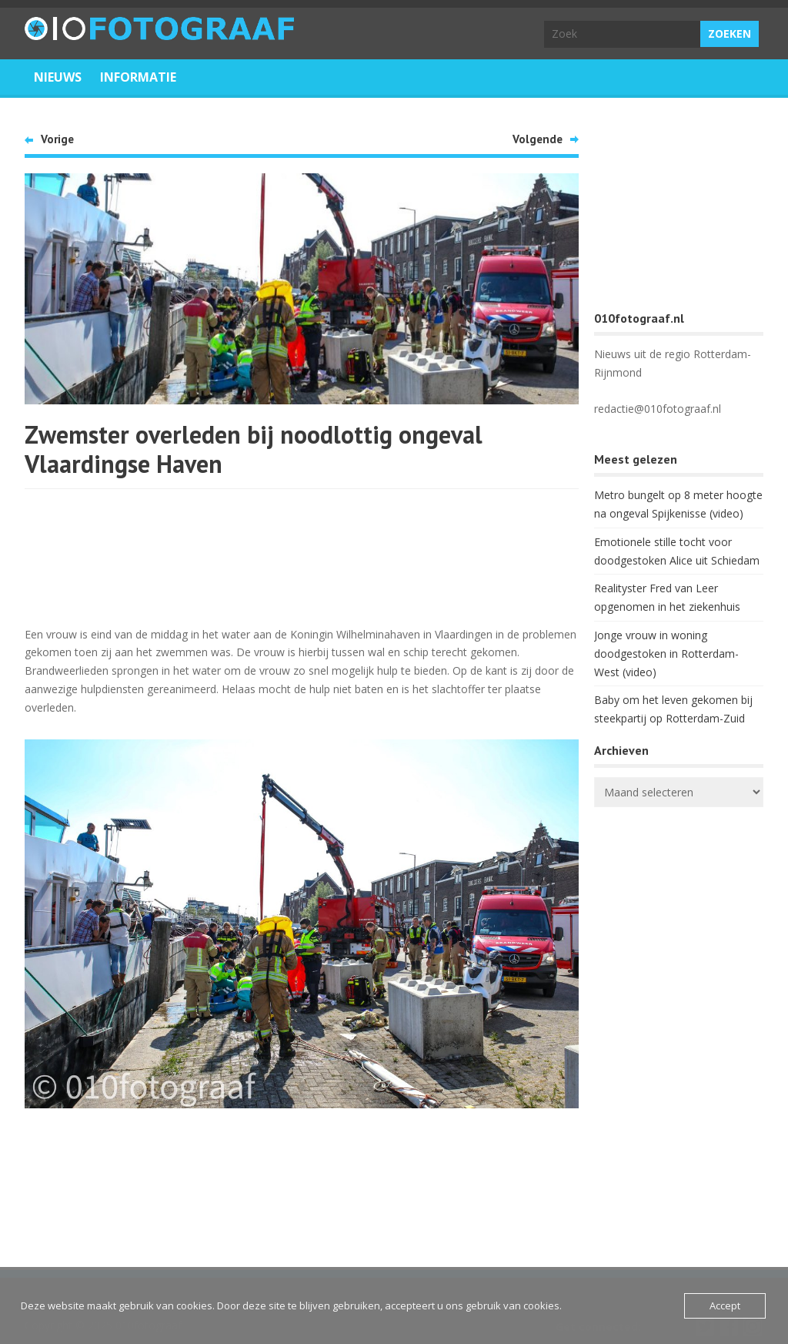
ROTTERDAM (678, 880)
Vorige (57, 139)
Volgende (538, 139)
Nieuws (58, 77)
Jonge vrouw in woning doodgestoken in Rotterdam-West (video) (666, 653)
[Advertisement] (302, 554)
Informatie (138, 77)
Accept (725, 1305)
